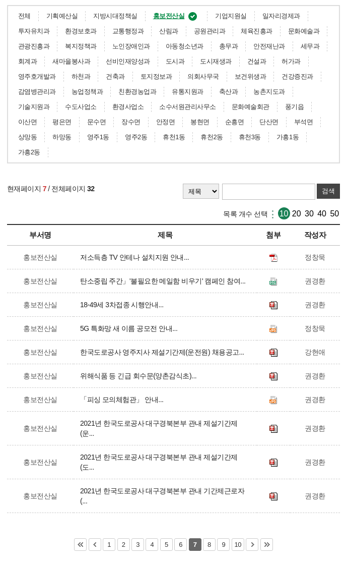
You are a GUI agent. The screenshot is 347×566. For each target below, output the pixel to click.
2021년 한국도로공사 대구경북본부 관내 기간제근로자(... (162, 496)
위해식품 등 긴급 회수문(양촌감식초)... (140, 376)
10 (284, 213)
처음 (80, 544)
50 (334, 213)
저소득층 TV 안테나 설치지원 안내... (136, 257)
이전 (95, 544)
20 (296, 213)
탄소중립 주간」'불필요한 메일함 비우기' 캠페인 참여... (164, 281)
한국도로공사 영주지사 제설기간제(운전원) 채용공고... (163, 352)
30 (309, 213)
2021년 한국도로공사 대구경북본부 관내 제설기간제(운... (159, 428)
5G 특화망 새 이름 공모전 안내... (130, 328)
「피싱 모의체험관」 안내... (123, 399)
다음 (252, 544)
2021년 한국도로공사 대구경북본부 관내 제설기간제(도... (159, 462)
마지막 (266, 544)
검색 (328, 191)
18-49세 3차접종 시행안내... (123, 305)
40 (321, 213)
